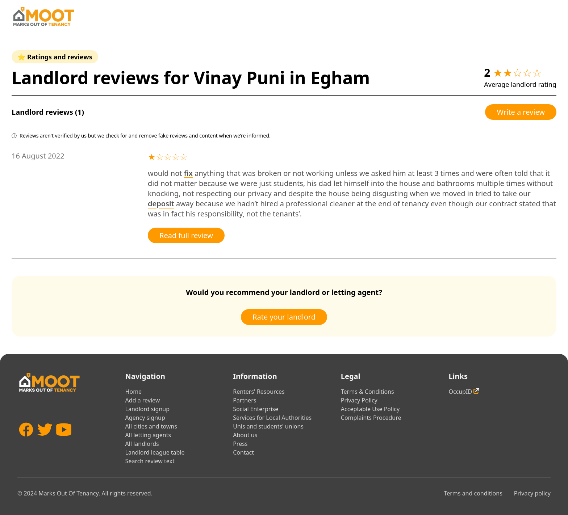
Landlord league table (155, 452)
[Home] (43, 16)
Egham (340, 77)
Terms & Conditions (367, 392)
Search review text (150, 461)
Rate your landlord (284, 317)
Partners (244, 400)
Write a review (521, 112)
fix (188, 173)
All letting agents (148, 435)
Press (240, 444)
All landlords (142, 444)
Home (133, 392)
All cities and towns (151, 426)
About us (245, 435)
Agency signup (145, 418)
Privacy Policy (359, 400)
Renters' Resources (259, 392)
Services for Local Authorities (272, 418)
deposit (161, 203)
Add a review (142, 400)
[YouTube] (63, 440)
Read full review (186, 235)
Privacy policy (532, 493)
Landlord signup (147, 409)
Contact (243, 452)
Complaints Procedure (371, 418)
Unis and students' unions (268, 426)
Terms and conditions (473, 493)
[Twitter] (45, 440)
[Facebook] (26, 440)
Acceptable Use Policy (370, 409)
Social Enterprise (255, 409)
